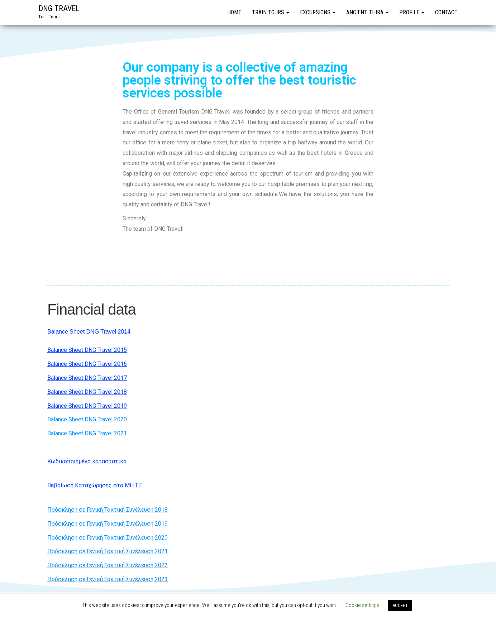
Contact (446, 12)
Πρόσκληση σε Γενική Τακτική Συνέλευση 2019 (107, 523)
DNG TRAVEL (59, 8)
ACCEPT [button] (400, 605)
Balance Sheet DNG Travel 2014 (88, 332)
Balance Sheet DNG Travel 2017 (87, 377)
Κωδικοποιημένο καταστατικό (87, 461)
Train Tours (270, 12)
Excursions (317, 12)
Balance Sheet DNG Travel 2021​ (87, 433)
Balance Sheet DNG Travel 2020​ (87, 419)
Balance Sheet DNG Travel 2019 (87, 405)
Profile (411, 12)
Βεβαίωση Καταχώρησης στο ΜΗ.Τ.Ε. (95, 485)
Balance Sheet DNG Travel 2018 (87, 391)
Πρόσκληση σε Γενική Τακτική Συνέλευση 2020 (107, 537)
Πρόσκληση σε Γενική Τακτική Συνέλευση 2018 (107, 509)
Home (234, 12)
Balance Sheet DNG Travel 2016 (87, 363)
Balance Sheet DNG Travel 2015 (87, 349)
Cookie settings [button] (362, 605)
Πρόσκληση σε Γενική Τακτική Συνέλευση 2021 (107, 551)
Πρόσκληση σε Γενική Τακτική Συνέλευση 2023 (107, 579)
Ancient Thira (367, 12)
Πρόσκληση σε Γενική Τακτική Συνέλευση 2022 (107, 565)
